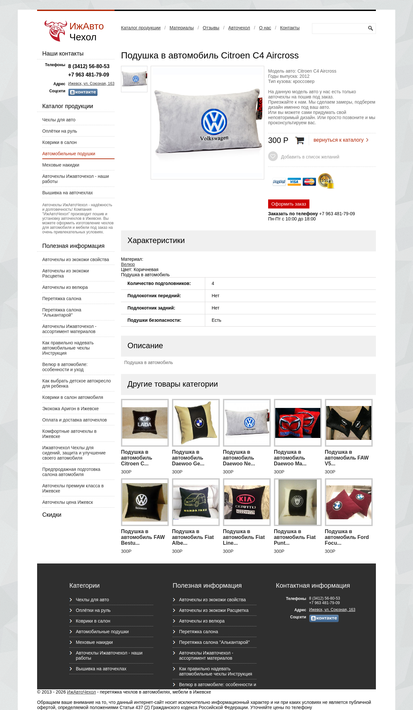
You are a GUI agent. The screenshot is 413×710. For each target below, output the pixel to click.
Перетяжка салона (61, 298)
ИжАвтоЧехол (81, 692)
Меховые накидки (60, 164)
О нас (265, 27)
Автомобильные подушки (68, 153)
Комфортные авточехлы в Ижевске (69, 434)
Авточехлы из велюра (65, 287)
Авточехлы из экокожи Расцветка (65, 273)
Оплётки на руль (59, 131)
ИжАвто (86, 31)
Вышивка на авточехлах (67, 192)
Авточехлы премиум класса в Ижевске (73, 488)
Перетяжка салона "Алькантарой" (61, 312)
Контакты (289, 27)
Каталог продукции (141, 27)
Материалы (181, 27)
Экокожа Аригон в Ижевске (70, 408)
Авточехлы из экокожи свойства (75, 259)
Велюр (128, 264)
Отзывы (211, 27)
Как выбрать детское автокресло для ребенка (76, 383)
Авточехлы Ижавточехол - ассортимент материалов (69, 329)
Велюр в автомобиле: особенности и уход (64, 367)
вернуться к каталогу (339, 140)
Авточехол (239, 27)
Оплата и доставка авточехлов (74, 419)
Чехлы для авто (59, 119)
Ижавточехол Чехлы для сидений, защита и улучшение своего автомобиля (74, 453)
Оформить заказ (288, 204)
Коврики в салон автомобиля (72, 397)
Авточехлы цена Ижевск (67, 502)
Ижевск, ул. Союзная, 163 (91, 83)
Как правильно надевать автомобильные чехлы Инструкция (68, 348)
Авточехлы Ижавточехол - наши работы (75, 179)
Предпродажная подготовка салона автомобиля (71, 472)
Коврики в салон (59, 142)
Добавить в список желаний (310, 156)
